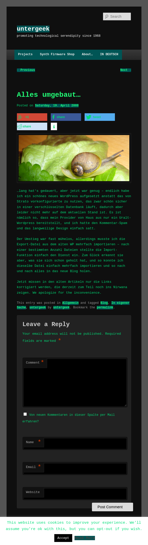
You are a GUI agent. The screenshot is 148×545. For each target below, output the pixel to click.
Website (33, 491)
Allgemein (70, 302)
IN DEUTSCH (109, 54)
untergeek (33, 29)
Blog (104, 302)
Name (33, 441)
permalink (105, 307)
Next (125, 70)
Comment (35, 362)
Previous (26, 70)
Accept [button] (63, 538)
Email (33, 466)
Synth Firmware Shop (57, 54)
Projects (25, 54)
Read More (85, 537)
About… (87, 54)
